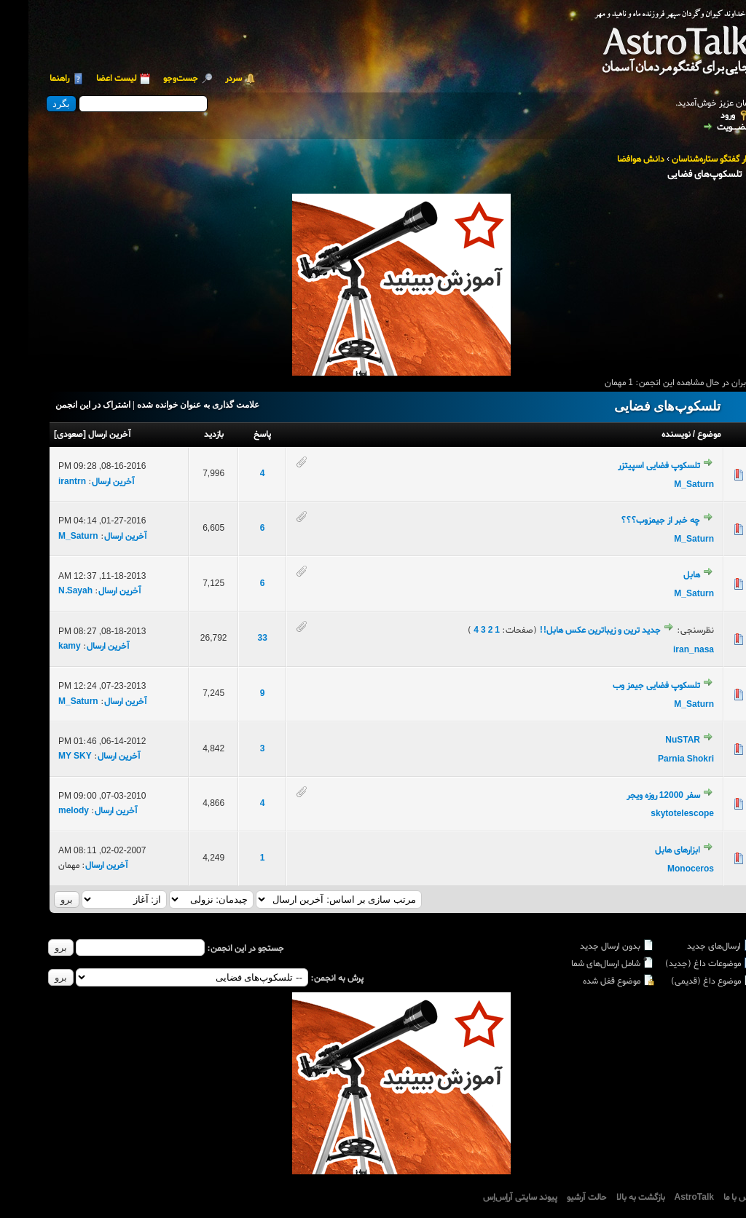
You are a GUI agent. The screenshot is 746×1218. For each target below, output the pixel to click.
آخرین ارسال (81, 434)
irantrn (44, 482)
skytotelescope (654, 813)
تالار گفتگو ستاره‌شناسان (684, 159)
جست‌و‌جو (152, 79)
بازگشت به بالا (612, 1197)
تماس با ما (712, 1197)
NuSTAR (654, 740)
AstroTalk (666, 1197)
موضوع (680, 434)
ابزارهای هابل (649, 850)
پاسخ (234, 434)
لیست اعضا (88, 79)
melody (45, 811)
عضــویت (704, 127)
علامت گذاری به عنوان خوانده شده (170, 405)
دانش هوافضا (612, 159)
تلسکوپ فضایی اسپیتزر (630, 465)
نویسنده (647, 434)
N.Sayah (47, 591)
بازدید (185, 434)
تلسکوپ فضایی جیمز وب (628, 685)
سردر (205, 79)
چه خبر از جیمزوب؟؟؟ (632, 520)
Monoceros (662, 869)
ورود (699, 116)
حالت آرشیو (558, 1197)
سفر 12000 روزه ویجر (635, 795)
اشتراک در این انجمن (64, 405)
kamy (41, 646)
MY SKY (46, 756)
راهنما (31, 79)
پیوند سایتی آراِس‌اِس (492, 1197)
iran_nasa (665, 650)
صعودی (41, 434)
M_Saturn (665, 484)
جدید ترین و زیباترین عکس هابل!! (571, 630)
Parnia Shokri (657, 759)
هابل (663, 575)
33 (234, 638)
